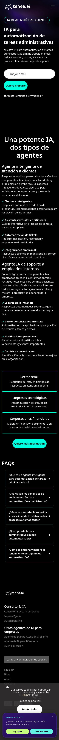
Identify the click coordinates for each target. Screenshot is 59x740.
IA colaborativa (13, 620)
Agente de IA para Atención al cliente (26, 636)
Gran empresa (41, 731)
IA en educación (13, 646)
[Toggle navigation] (52, 7)
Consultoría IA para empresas (21, 611)
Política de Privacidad (29, 95)
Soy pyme (17, 731)
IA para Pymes (12, 616)
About (7, 679)
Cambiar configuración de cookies (27, 659)
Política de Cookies (30, 701)
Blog (7, 674)
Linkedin (9, 670)
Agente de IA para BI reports (21, 641)
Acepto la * (24, 95)
